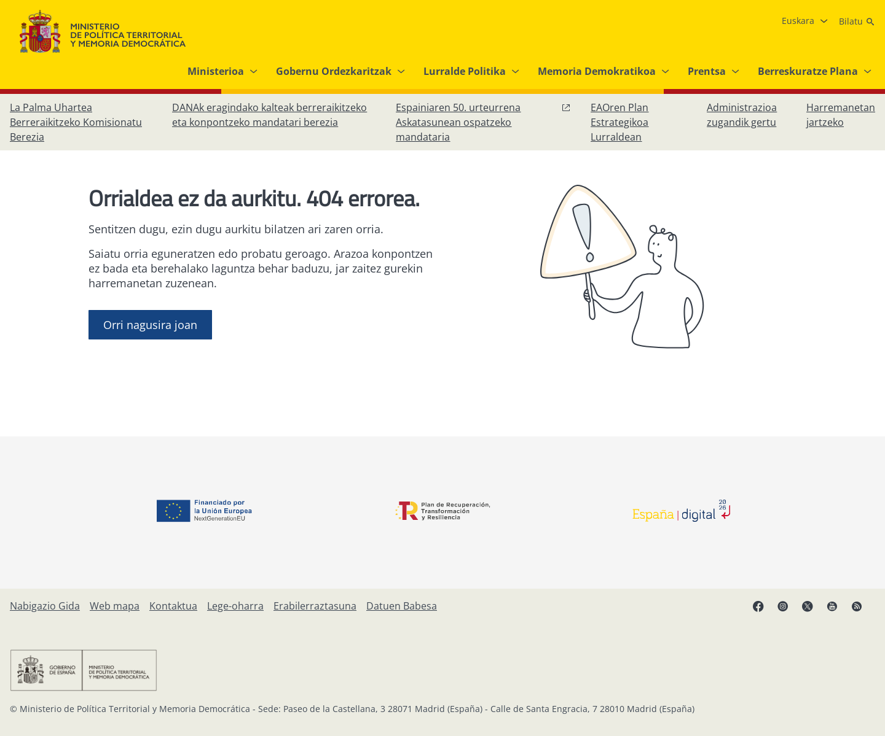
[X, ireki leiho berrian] (813, 610)
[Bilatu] (857, 21)
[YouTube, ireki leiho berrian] (838, 610)
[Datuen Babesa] (401, 605)
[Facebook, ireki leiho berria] (764, 610)
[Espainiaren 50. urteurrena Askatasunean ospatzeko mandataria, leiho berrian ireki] (483, 122)
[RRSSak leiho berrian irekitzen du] (863, 610)
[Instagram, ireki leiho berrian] (789, 610)
